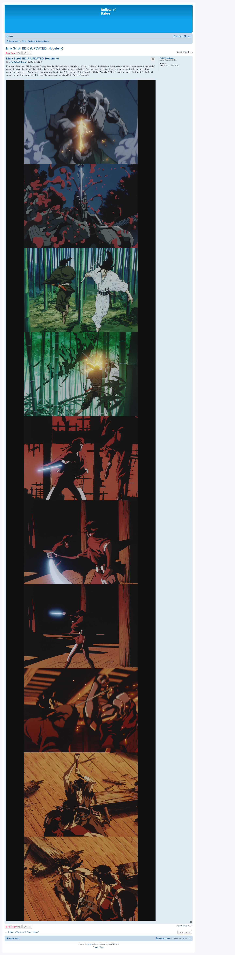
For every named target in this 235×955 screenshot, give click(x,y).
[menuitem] (9, 36)
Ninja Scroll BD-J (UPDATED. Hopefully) (34, 48)
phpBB (90, 944)
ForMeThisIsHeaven (167, 58)
